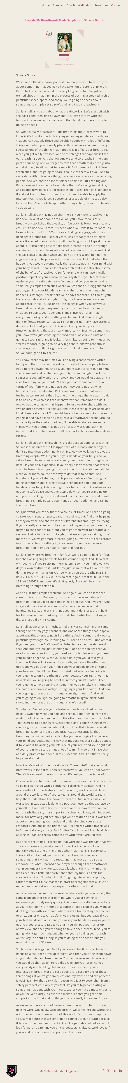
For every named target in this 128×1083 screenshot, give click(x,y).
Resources (101, 5)
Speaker (58, 5)
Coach (71, 5)
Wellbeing (84, 5)
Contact (116, 5)
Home (46, 5)
